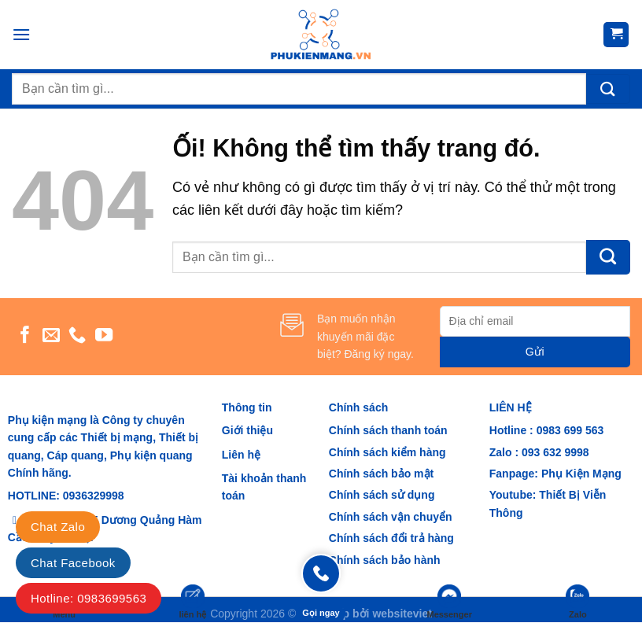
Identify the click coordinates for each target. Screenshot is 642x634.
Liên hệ (241, 454)
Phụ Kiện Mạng (581, 473)
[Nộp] (608, 89)
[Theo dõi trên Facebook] (25, 336)
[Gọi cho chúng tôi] (77, 336)
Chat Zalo (58, 526)
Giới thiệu (247, 430)
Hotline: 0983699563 (88, 598)
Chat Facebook (73, 562)
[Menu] (21, 34)
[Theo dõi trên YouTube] (104, 336)
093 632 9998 (553, 452)
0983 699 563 (570, 430)
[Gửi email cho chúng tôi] (51, 336)
